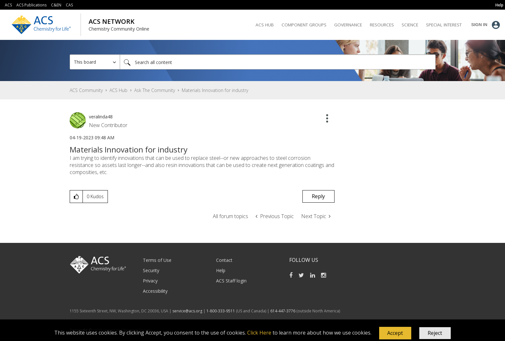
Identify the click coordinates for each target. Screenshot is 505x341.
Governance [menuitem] (348, 25)
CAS (69, 5)
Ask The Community (154, 90)
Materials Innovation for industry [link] (215, 90)
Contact (224, 260)
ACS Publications (31, 5)
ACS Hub (118, 90)
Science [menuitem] (410, 25)
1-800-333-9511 (220, 311)
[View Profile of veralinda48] (101, 117)
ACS (8, 5)
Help (220, 270)
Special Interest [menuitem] (444, 25)
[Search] (278, 61)
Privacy (150, 281)
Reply (318, 196)
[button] (395, 333)
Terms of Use (157, 260)
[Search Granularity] (95, 62)
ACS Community (86, 90)
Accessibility (155, 291)
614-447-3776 (283, 311)
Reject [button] (435, 332)
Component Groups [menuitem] (304, 25)
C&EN (56, 5)
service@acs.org (187, 311)
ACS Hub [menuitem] (265, 25)
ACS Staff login (231, 281)
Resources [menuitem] (382, 25)
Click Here (259, 332)
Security (151, 270)
